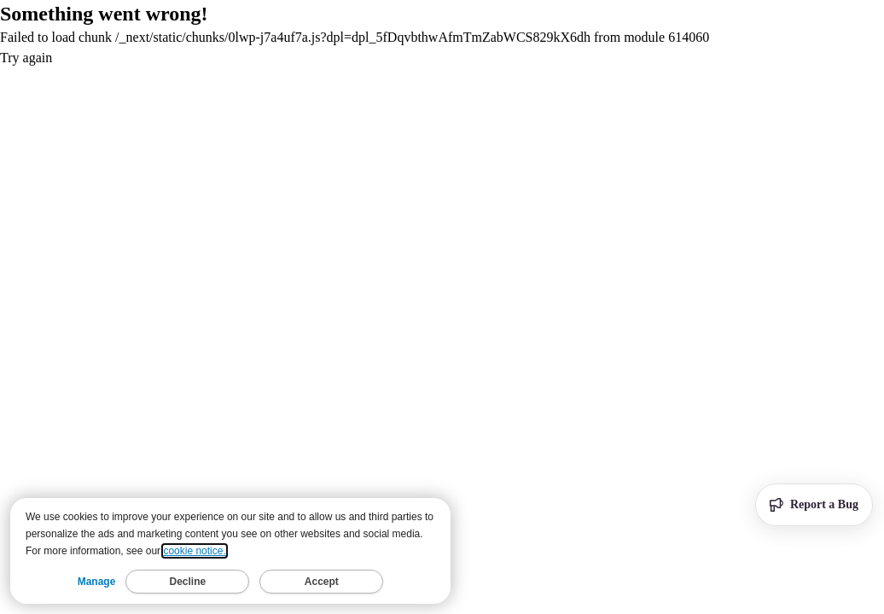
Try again (26, 57)
